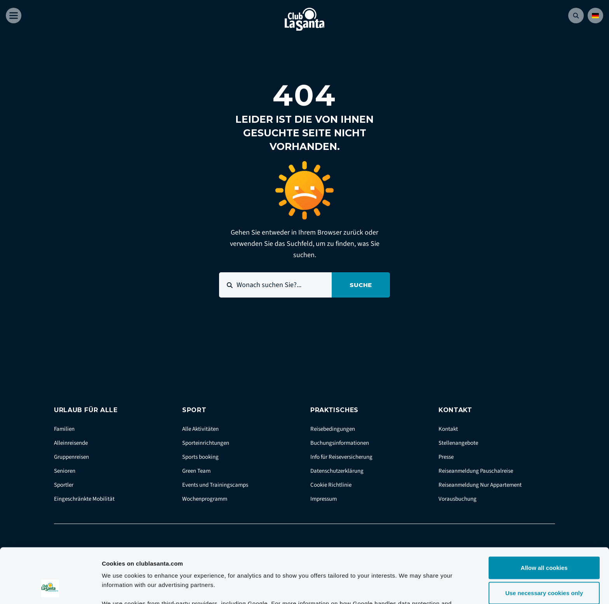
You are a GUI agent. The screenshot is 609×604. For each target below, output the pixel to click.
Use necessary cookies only (544, 544)
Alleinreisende (71, 443)
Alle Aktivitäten (200, 429)
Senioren (64, 471)
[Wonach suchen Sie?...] (275, 285)
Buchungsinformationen (339, 443)
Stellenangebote (458, 443)
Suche (361, 285)
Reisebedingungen (332, 429)
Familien (64, 429)
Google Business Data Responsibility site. (232, 563)
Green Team (196, 471)
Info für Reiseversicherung (341, 457)
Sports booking (200, 457)
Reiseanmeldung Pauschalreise (475, 471)
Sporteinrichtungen (205, 443)
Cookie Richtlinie (330, 485)
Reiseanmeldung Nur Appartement (480, 485)
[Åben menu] (13, 15)
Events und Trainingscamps (215, 485)
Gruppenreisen (71, 457)
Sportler (63, 485)
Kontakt (448, 429)
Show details (408, 588)
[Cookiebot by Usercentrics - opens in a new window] (50, 589)
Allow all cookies (544, 518)
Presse (446, 457)
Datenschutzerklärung (337, 471)
